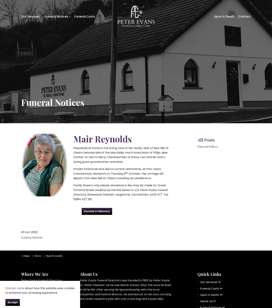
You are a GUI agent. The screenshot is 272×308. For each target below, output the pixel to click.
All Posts (206, 140)
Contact (244, 16)
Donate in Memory (97, 211)
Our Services (30, 16)
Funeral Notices (56, 16)
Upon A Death (224, 16)
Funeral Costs (84, 16)
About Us (208, 301)
